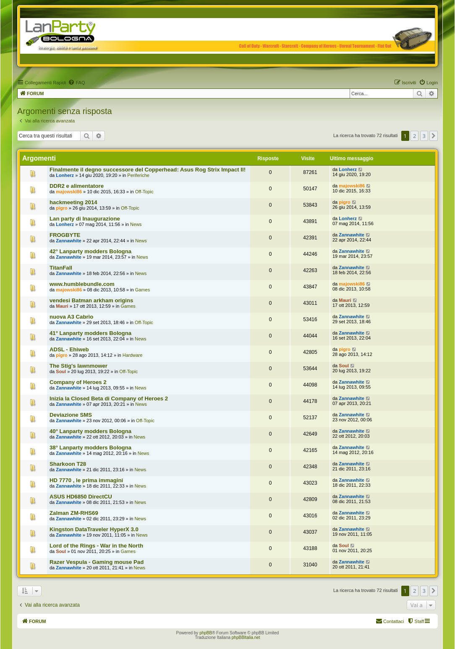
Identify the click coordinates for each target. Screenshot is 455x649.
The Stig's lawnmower (78, 366)
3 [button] (424, 136)
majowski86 (69, 191)
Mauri (62, 306)
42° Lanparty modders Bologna (90, 251)
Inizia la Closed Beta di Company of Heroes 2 (109, 398)
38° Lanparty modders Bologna (90, 447)
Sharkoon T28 (68, 464)
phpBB (205, 633)
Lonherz (65, 175)
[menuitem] (76, 83)
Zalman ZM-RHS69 (74, 513)
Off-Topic (144, 191)
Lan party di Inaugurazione (85, 218)
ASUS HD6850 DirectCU (81, 496)
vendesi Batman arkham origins (91, 300)
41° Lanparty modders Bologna (90, 333)
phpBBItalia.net (246, 637)
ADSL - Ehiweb (69, 349)
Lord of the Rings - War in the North (96, 546)
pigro (62, 207)
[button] (433, 136)
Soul (61, 371)
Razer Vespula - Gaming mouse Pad (97, 562)
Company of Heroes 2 (78, 382)
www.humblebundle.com (82, 284)
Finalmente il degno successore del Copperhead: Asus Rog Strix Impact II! (148, 169)
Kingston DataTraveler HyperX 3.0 (94, 529)
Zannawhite (68, 240)
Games (142, 289)
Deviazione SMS (71, 415)
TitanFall (61, 268)
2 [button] (414, 136)
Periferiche (138, 175)
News (136, 224)
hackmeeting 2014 (73, 202)
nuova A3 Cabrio (71, 317)
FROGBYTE (65, 235)
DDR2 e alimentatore (77, 186)
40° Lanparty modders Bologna (90, 431)
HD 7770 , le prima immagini (86, 480)
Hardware (133, 355)
